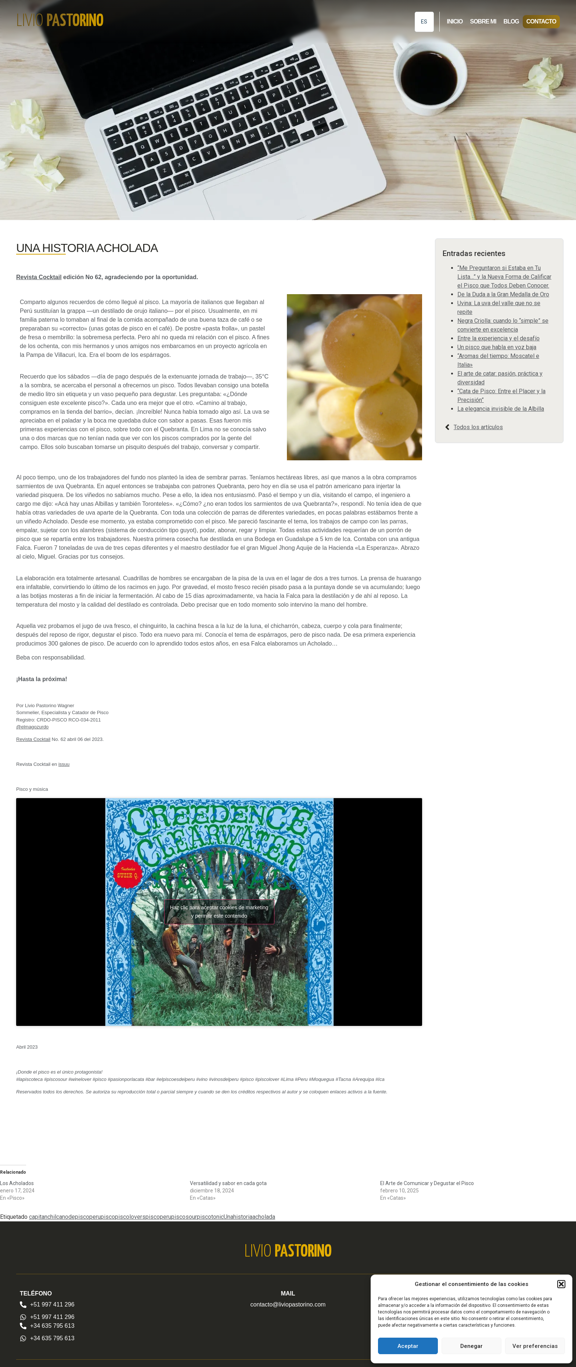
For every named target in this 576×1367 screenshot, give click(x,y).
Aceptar (407, 1346)
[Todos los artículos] (447, 427)
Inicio (455, 21)
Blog (511, 21)
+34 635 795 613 (52, 1326)
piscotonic (210, 1216)
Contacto (541, 21)
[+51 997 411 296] (23, 1304)
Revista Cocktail (39, 277)
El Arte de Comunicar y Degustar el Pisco (427, 1183)
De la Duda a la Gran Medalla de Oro (503, 294)
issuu (63, 764)
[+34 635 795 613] (23, 1326)
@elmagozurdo (32, 727)
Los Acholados (17, 1183)
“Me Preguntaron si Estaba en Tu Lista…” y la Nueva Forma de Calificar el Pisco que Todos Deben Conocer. (504, 276)
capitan (38, 1216)
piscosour (184, 1216)
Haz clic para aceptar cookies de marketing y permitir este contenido (219, 911)
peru (95, 1216)
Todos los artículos (478, 427)
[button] (561, 1284)
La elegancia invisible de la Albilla (500, 408)
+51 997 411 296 (52, 1304)
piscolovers (130, 1216)
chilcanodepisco (68, 1216)
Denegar (471, 1346)
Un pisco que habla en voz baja (496, 347)
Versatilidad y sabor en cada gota (228, 1183)
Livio (60, 21)
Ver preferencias (535, 1346)
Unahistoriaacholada (249, 1216)
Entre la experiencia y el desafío (498, 338)
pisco (108, 1216)
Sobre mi (483, 21)
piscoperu (158, 1216)
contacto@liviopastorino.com (288, 1304)
